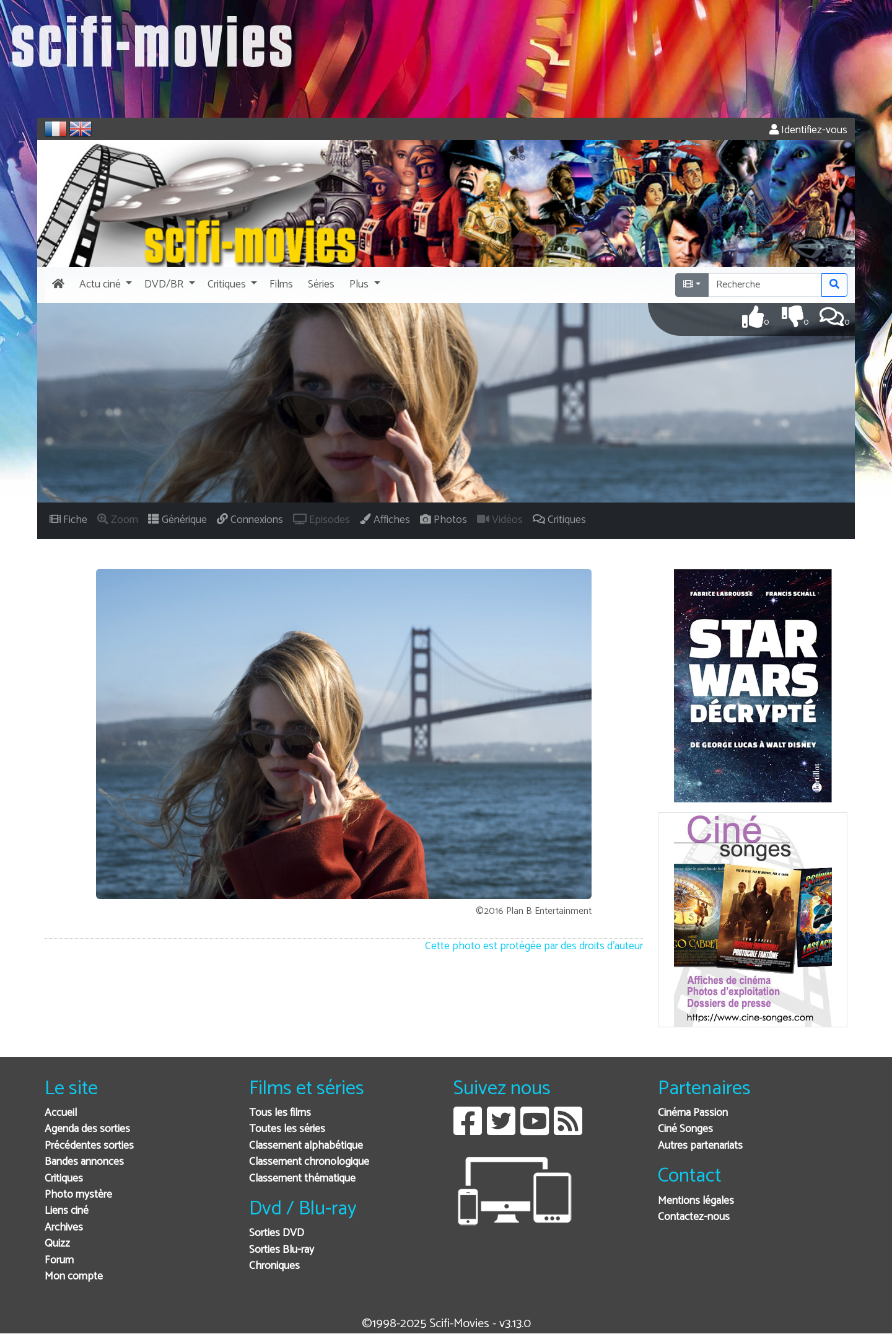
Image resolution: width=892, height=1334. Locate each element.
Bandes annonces (84, 1162)
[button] (104, 285)
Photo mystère (78, 1195)
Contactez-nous (694, 1217)
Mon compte (74, 1277)
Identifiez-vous (808, 130)
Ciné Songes (685, 1129)
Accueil (61, 1113)
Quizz (57, 1244)
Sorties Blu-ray (281, 1250)
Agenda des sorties (87, 1129)
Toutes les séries (287, 1129)
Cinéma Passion (693, 1113)
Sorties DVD (276, 1233)
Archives (64, 1228)
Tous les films (280, 1113)
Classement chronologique (309, 1162)
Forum (59, 1261)
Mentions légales (696, 1201)
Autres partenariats (700, 1146)
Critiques (64, 1179)
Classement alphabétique (306, 1146)
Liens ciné (67, 1211)
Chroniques (274, 1266)
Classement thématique (302, 1179)
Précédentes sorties (89, 1146)
